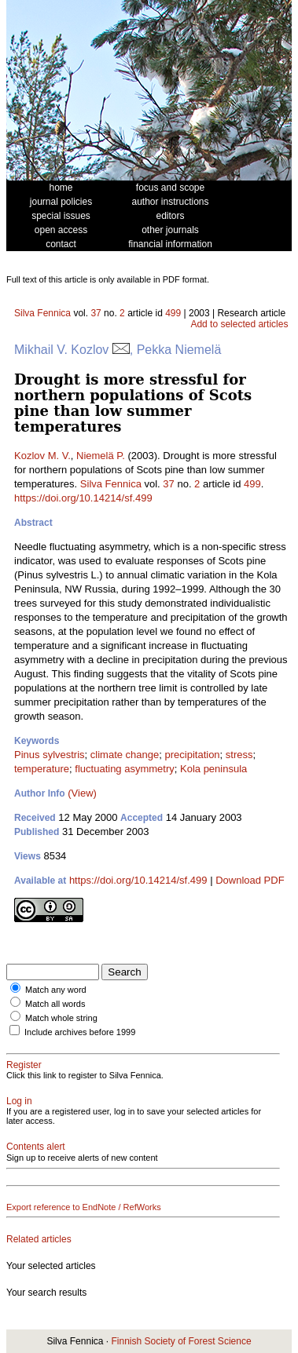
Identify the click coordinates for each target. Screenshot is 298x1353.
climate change (124, 754)
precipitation (192, 754)
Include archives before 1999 (79, 1032)
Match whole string (61, 1018)
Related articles (39, 1239)
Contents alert (35, 1146)
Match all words (55, 1003)
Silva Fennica (42, 313)
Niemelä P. (100, 455)
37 (95, 313)
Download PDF (249, 880)
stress (239, 754)
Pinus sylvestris (49, 754)
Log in (19, 1101)
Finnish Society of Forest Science (181, 1341)
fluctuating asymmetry (124, 769)
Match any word (55, 989)
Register (24, 1064)
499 (173, 313)
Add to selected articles (239, 324)
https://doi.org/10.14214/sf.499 (83, 498)
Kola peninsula (213, 769)
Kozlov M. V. (42, 455)
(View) (82, 793)
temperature (41, 769)
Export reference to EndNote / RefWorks (83, 1207)
